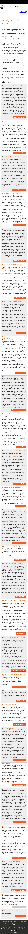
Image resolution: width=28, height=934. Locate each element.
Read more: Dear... (21, 333)
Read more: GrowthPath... (19, 117)
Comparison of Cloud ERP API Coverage (11, 376)
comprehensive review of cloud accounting (16, 662)
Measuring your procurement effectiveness (12, 77)
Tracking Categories (11, 282)
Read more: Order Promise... (18, 189)
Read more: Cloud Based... (19, 543)
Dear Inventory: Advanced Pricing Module (11, 301)
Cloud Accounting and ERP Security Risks (11, 487)
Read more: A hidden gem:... (18, 890)
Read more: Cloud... (20, 372)
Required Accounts (15, 283)
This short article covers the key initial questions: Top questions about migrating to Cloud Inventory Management (13, 520)
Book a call (23, 11)
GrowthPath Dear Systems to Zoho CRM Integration (14, 450)
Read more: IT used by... (19, 822)
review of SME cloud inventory (13, 667)
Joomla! (3, 928)
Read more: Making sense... (19, 906)
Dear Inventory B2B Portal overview (10, 690)
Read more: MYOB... (20, 596)
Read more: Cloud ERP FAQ (19, 785)
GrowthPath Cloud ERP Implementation (11, 229)
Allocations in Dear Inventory (9, 704)
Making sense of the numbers (9, 894)
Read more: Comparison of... (18, 409)
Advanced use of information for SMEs (11, 826)
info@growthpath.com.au (16, 923)
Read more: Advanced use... (19, 857)
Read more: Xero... (21, 633)
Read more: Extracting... (20, 559)
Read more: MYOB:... (20, 916)
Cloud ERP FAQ (6, 763)
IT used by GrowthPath (7, 789)
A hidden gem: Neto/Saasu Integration (11, 861)
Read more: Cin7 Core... (19, 225)
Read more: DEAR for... (20, 297)
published (15, 623)
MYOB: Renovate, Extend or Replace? (11, 910)
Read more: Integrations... (19, 152)
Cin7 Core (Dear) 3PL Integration (10, 193)
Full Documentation (14, 456)
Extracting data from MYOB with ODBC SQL (12, 546)
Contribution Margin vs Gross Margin (11, 65)
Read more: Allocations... (19, 724)
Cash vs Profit (6, 74)
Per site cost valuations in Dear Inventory (11, 728)
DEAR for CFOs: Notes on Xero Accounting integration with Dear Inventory (13, 269)
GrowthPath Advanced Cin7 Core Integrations (12, 85)
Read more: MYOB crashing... (18, 670)
